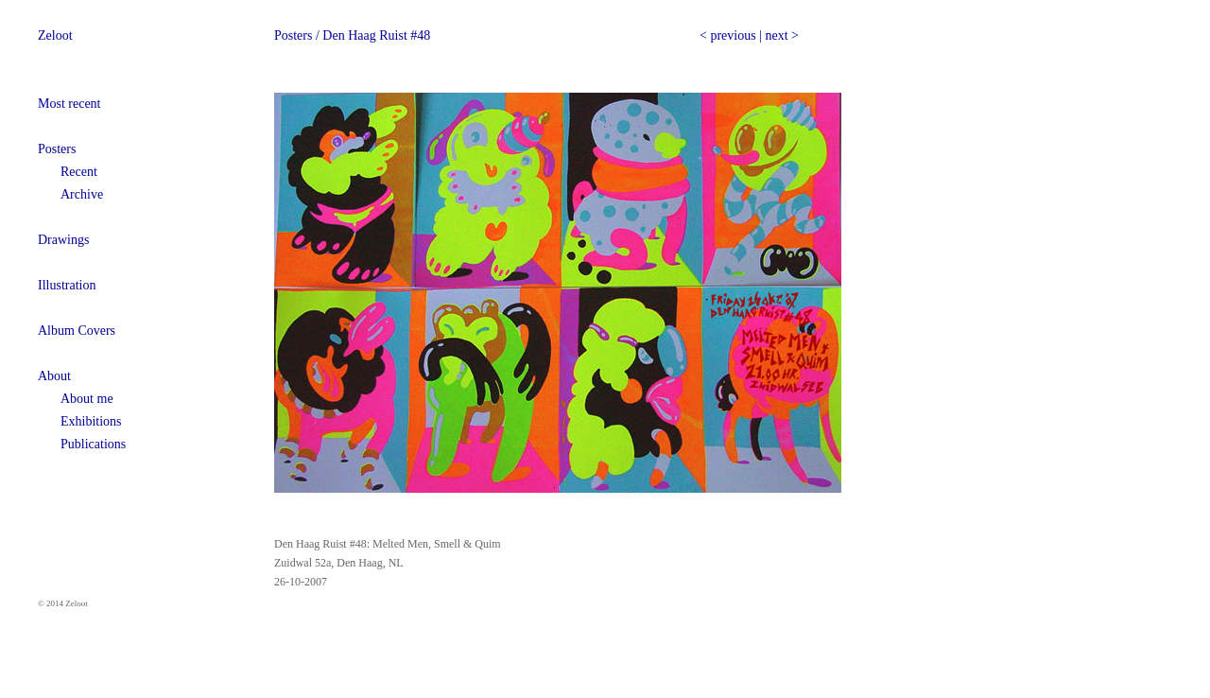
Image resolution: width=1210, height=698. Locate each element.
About (54, 376)
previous (732, 35)
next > (782, 35)
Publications (93, 444)
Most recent (69, 103)
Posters (57, 149)
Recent (78, 172)
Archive (81, 194)
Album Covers (76, 330)
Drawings (63, 240)
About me (86, 399)
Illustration (66, 285)
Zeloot (55, 35)
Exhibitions (91, 421)
